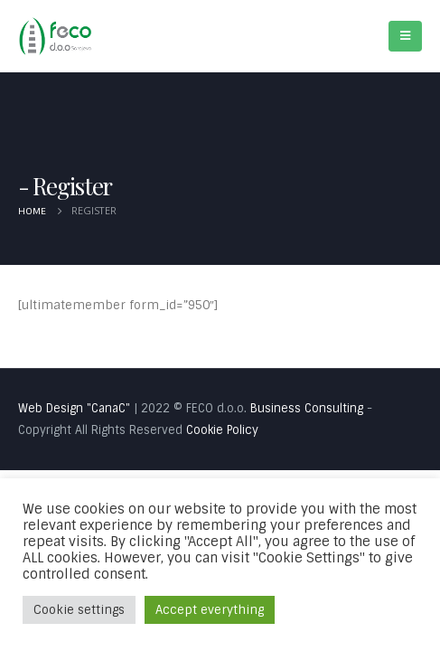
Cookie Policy (222, 430)
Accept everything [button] (209, 610)
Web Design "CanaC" (74, 408)
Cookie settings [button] (79, 610)
